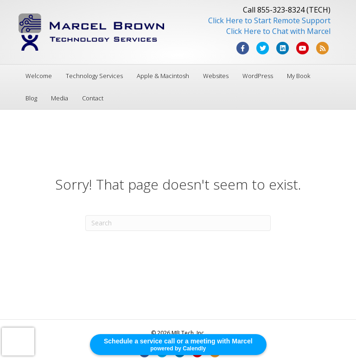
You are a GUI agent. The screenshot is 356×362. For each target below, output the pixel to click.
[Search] (178, 223)
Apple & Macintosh (163, 76)
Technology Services (94, 76)
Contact (92, 98)
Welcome (38, 76)
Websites (216, 76)
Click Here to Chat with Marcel (278, 31)
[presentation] (18, 341)
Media (59, 98)
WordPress (257, 76)
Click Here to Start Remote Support (269, 20)
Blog (31, 98)
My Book (298, 76)
